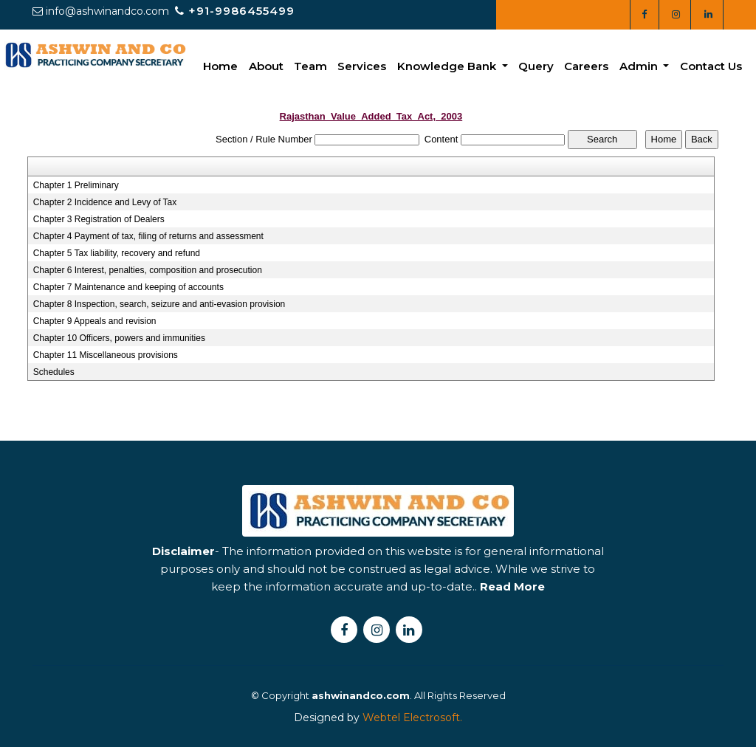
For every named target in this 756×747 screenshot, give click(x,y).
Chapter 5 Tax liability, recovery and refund (116, 253)
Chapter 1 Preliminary (76, 185)
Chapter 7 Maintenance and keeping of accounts (128, 287)
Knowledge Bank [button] (448, 66)
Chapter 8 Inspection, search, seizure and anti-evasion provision (159, 304)
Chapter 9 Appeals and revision (95, 321)
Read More (512, 613)
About (266, 66)
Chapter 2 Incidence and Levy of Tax (105, 202)
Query (536, 66)
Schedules (54, 372)
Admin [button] (640, 66)
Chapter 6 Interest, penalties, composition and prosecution (147, 270)
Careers (586, 66)
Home (220, 66)
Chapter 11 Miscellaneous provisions (105, 355)
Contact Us (711, 66)
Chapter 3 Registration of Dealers (99, 219)
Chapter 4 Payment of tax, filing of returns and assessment (148, 236)
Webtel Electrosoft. (412, 717)
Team (310, 66)
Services (361, 66)
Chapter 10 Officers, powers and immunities (119, 338)
